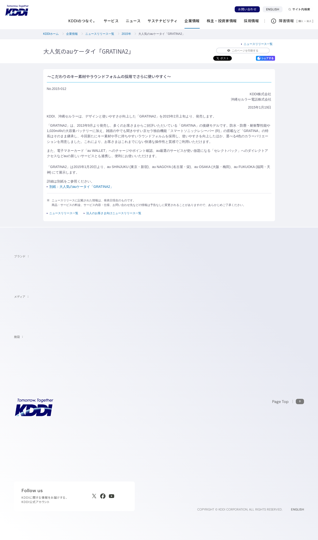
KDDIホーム (51, 34)
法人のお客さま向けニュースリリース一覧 (113, 213)
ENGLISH (272, 9)
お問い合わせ (247, 9)
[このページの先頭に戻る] (288, 401)
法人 (309, 21)
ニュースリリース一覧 (99, 34)
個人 (301, 21)
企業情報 (72, 34)
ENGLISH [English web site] (297, 509)
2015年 (126, 34)
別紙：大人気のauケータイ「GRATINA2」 (81, 187)
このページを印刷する (242, 50)
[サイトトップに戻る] (17, 10)
